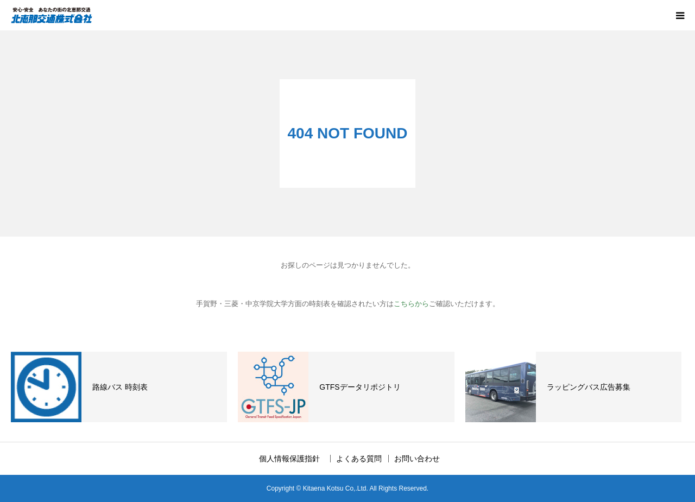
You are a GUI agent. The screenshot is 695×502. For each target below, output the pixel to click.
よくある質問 (359, 458)
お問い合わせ (417, 458)
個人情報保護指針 (293, 458)
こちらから (411, 304)
